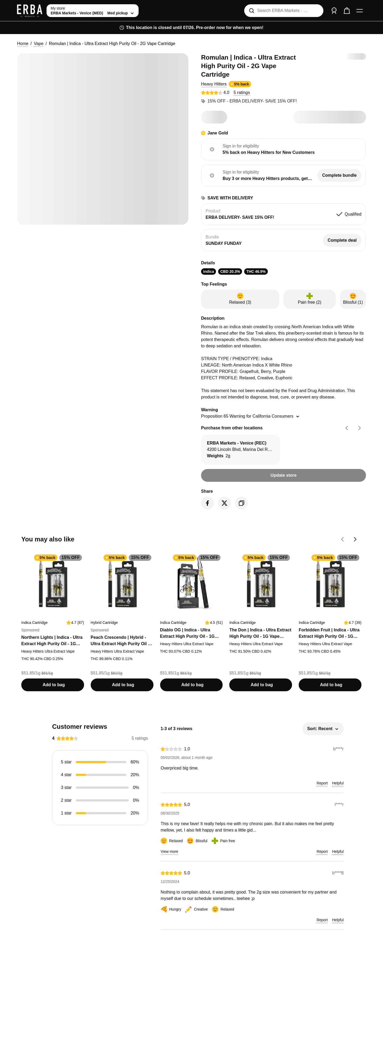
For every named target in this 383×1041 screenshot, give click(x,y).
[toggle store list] (93, 10)
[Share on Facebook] (207, 503)
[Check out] (346, 10)
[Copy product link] (241, 503)
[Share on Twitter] (224, 503)
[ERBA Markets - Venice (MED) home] (29, 10)
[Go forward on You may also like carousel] (355, 539)
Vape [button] (38, 43)
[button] (214, 84)
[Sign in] (334, 10)
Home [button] (22, 43)
